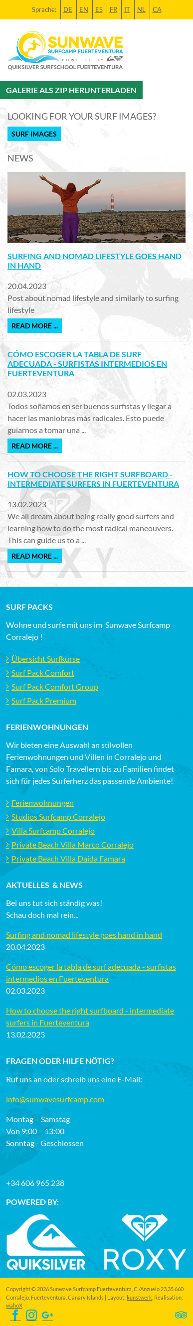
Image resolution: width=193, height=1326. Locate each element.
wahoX (14, 1305)
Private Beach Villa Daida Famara (68, 858)
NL (141, 9)
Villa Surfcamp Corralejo (53, 830)
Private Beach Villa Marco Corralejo (72, 844)
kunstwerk (139, 1297)
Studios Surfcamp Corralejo (58, 816)
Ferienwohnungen (42, 802)
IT (127, 9)
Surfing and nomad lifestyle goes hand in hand (84, 934)
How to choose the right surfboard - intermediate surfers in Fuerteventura (93, 478)
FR (113, 9)
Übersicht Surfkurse (45, 658)
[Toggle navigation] (179, 50)
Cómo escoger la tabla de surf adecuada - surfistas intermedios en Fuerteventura (87, 363)
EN (83, 9)
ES (99, 9)
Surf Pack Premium (43, 700)
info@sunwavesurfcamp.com (55, 1099)
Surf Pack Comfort (42, 672)
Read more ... (34, 325)
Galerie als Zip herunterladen (71, 90)
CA (157, 9)
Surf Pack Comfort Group (54, 686)
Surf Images (34, 134)
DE (67, 9)
